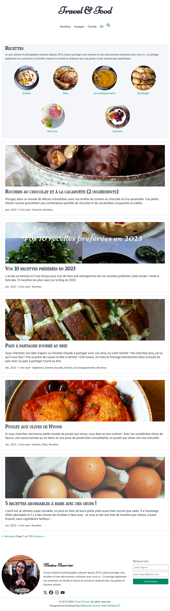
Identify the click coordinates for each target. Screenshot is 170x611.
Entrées (26, 93)
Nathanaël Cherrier (90, 605)
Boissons (52, 131)
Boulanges (143, 93)
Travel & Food (85, 10)
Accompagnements (104, 93)
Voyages (79, 26)
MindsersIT (114, 605)
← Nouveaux (9, 536)
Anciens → (39, 536)
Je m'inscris (150, 581)
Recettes (65, 26)
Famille (92, 26)
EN (101, 26)
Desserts (117, 131)
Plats (65, 93)
